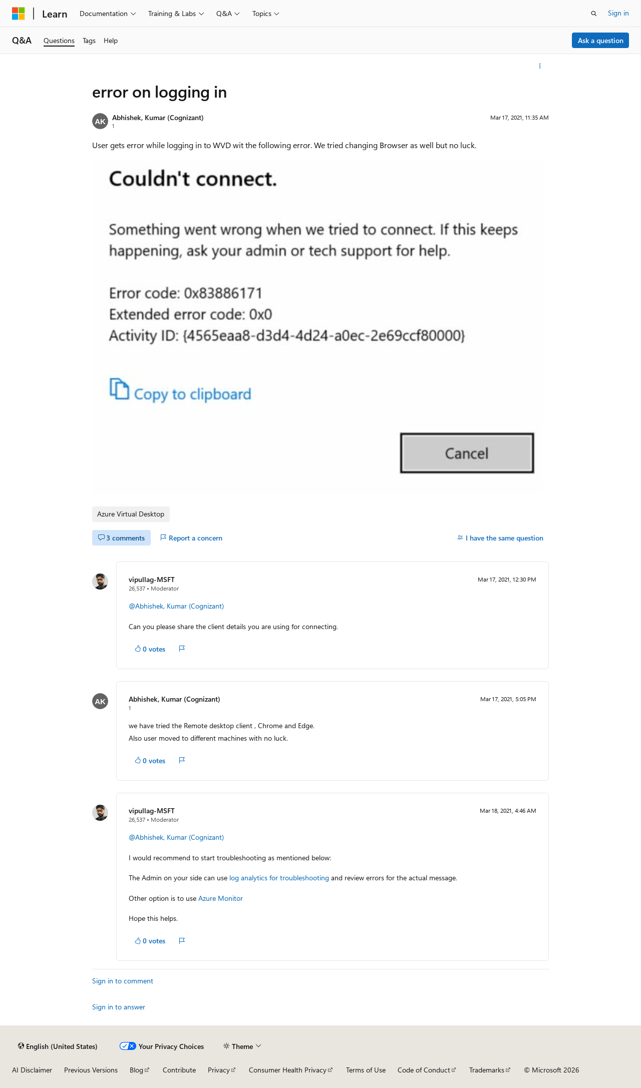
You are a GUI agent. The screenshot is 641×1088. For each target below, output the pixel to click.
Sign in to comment (122, 980)
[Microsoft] (18, 13)
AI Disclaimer (32, 1069)
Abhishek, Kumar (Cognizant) (158, 117)
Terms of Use (366, 1069)
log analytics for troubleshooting (279, 877)
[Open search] (594, 14)
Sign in (618, 13)
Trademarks (486, 1069)
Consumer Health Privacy (288, 1069)
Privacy (219, 1069)
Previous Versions (91, 1069)
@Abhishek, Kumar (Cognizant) (176, 606)
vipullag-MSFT (152, 579)
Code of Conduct (424, 1069)
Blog (136, 1069)
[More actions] (540, 66)
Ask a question (600, 40)
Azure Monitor (220, 898)
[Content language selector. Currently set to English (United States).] (58, 1046)
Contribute (179, 1069)
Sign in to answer (118, 1006)
